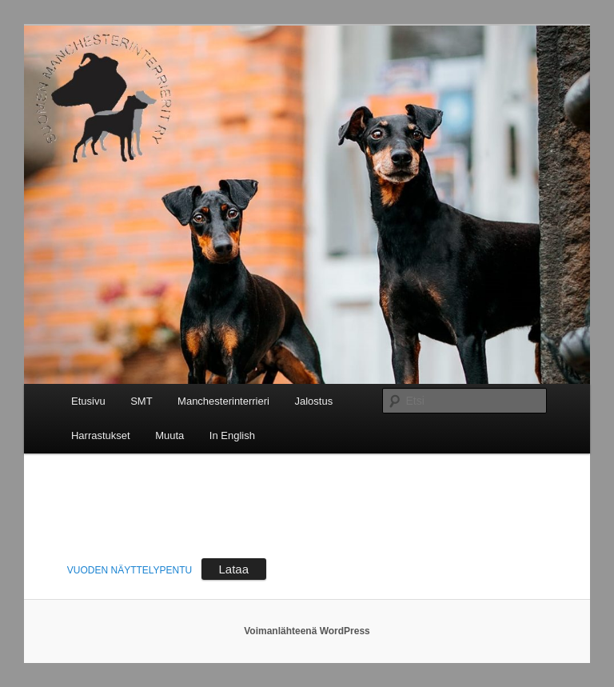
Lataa (234, 569)
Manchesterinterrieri (223, 401)
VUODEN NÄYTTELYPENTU (129, 570)
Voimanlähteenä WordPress (307, 631)
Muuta (169, 435)
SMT (141, 401)
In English (232, 435)
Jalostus (313, 401)
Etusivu (88, 401)
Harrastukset (100, 435)
